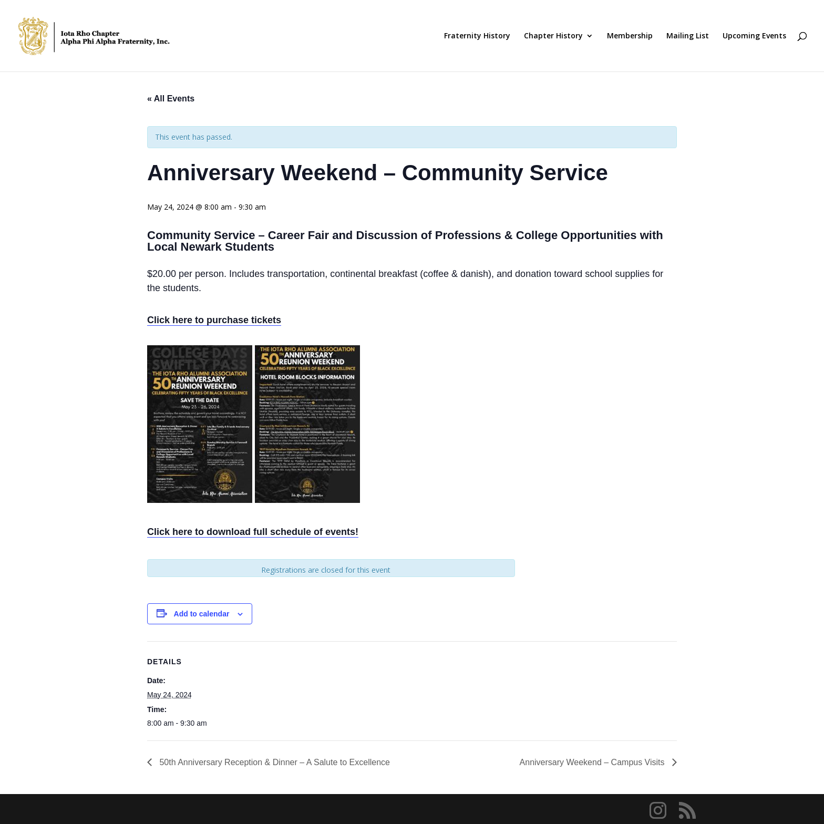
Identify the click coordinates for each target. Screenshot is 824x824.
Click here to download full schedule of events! (252, 532)
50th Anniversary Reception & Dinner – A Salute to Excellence (273, 762)
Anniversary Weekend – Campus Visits (593, 762)
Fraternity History (477, 36)
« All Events (170, 98)
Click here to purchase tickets (214, 320)
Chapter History (553, 36)
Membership (630, 36)
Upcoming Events (754, 36)
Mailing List (687, 36)
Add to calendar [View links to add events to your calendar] (202, 614)
